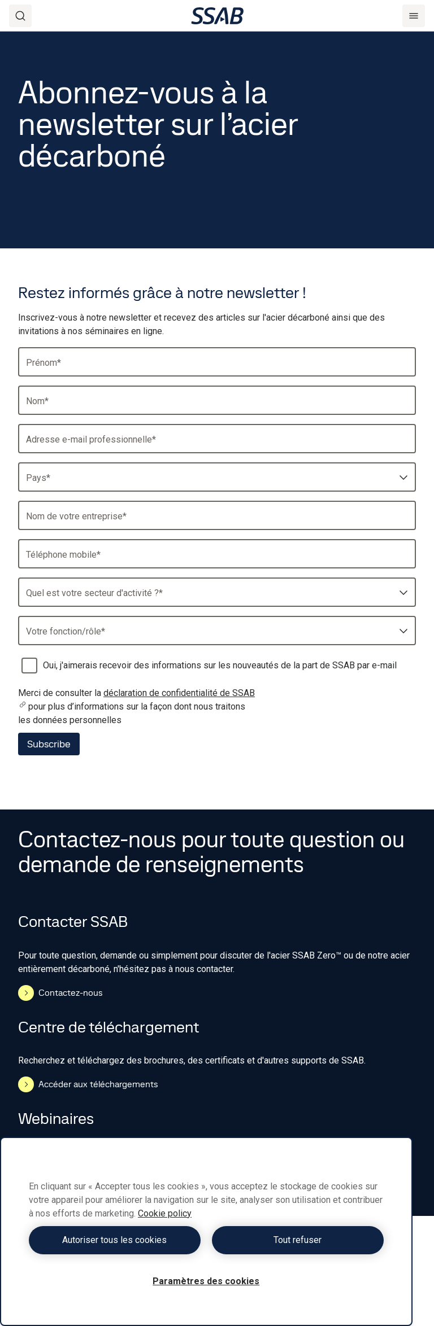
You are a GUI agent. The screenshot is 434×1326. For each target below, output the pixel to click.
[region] (206, 1231)
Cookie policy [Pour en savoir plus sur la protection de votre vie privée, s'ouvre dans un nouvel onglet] (165, 1213)
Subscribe (49, 743)
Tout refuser (298, 1240)
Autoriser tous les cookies (114, 1240)
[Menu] (413, 16)
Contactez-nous (60, 993)
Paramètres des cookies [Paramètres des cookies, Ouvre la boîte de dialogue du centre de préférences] (206, 1281)
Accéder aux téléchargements (88, 1084)
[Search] (20, 16)
